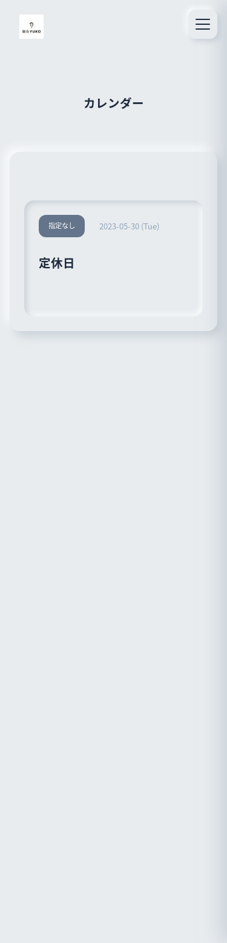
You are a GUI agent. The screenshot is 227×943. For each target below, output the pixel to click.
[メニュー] (202, 24)
